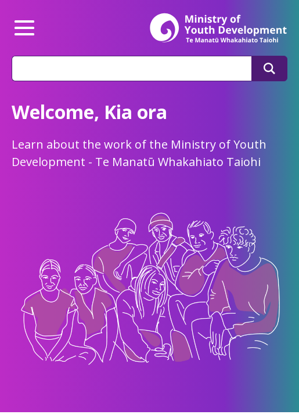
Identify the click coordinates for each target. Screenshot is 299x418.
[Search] (269, 68)
